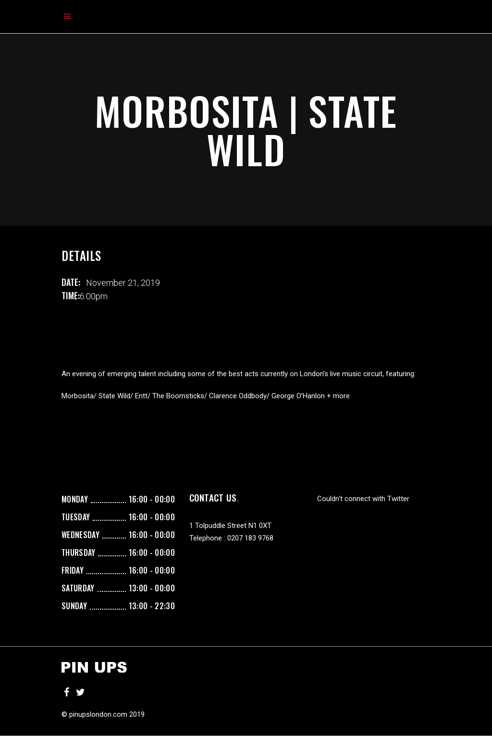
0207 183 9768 (250, 538)
